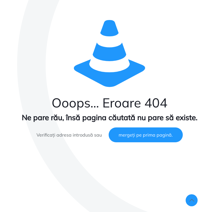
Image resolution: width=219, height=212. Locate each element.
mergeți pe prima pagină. (146, 135)
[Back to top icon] (192, 200)
